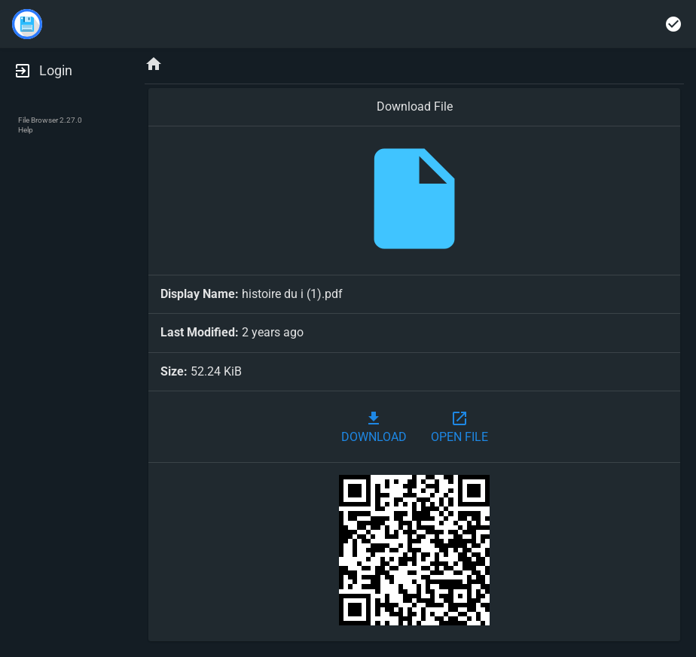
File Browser (38, 120)
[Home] (154, 65)
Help (25, 130)
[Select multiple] (674, 24)
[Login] (60, 71)
